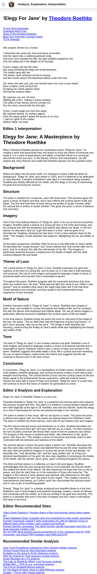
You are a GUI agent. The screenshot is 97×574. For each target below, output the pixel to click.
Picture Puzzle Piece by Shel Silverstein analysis (29, 550)
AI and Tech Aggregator (16, 28)
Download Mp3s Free (14, 31)
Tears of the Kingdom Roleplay (20, 34)
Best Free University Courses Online (23, 36)
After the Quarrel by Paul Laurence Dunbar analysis (31, 556)
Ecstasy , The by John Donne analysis (24, 572)
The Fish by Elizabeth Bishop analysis (23, 567)
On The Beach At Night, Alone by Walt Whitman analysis (33, 569)
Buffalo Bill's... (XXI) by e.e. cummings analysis (28, 564)
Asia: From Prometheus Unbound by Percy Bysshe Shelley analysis (40, 547)
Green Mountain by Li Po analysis (21, 558)
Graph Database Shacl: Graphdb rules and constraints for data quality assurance (47, 518)
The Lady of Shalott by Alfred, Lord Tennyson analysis (32, 561)
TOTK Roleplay (11, 39)
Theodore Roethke (70, 18)
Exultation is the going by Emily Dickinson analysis (30, 553)
